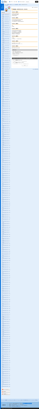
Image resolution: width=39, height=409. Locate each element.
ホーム (5, 4)
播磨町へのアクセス (25, 403)
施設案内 (5, 391)
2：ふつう (19, 61)
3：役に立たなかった (24, 61)
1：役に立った (15, 61)
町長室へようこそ (12, 4)
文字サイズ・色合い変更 (13, 1)
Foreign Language (22, 1)
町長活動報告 (16, 4)
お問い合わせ (30, 403)
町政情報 (8, 4)
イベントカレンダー (6, 389)
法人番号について (18, 406)
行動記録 (20, 4)
